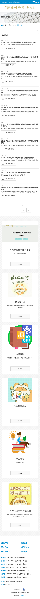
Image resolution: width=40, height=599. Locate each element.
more (20, 264)
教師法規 (5, 35)
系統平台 (4, 547)
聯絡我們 (17, 2)
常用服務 (23, 547)
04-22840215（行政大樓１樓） (15, 564)
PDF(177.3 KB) (10, 195)
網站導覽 (11, 2)
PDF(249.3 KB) (10, 149)
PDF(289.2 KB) (10, 82)
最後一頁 (28, 210)
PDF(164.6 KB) (10, 98)
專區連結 (23, 543)
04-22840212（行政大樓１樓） (15, 561)
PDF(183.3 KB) (10, 132)
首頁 (4, 25)
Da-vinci (23, 595)
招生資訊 (4, 552)
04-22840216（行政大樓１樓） (15, 567)
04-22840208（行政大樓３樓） (17, 557)
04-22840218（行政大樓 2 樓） (17, 570)
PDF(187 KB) (9, 65)
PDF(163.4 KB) (10, 179)
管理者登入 (18, 589)
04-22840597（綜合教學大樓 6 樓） (18, 574)
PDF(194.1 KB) (10, 164)
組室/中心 (5, 543)
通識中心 (11, 25)
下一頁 (23, 210)
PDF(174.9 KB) (10, 115)
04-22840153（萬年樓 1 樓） (16, 577)
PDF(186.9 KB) (10, 48)
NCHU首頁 (4, 2)
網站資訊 (23, 552)
